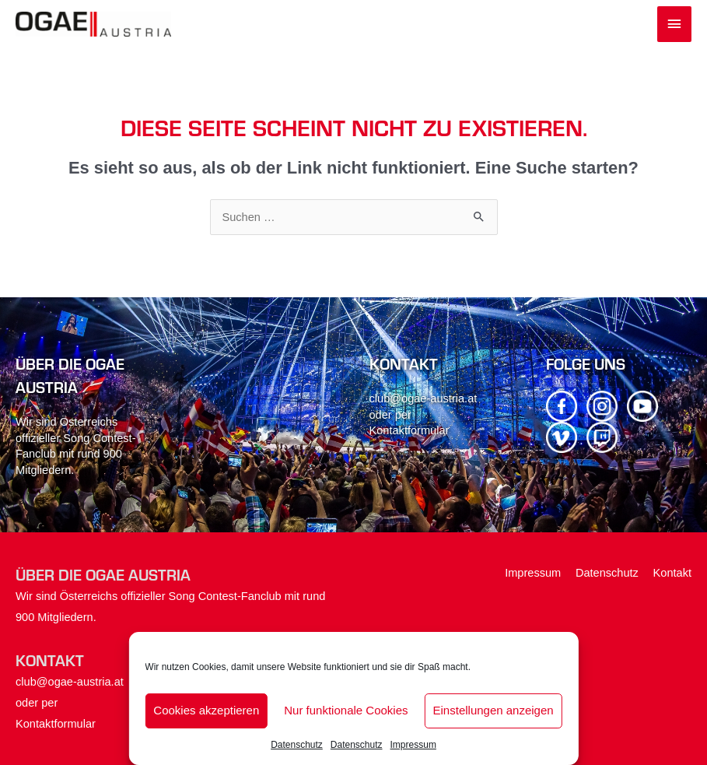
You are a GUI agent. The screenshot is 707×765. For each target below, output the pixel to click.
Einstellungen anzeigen (493, 710)
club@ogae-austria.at (423, 398)
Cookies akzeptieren (206, 710)
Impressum (413, 744)
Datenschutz (297, 744)
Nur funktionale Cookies (346, 710)
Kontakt (672, 573)
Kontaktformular (409, 430)
